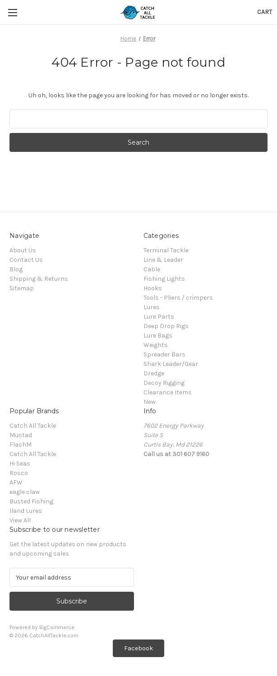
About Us (22, 250)
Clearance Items (167, 392)
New (149, 402)
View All (20, 520)
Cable (151, 269)
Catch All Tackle (32, 425)
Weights (155, 345)
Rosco (18, 473)
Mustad (20, 435)
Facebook (138, 648)
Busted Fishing (31, 501)
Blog (16, 269)
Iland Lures (25, 511)
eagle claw (24, 492)
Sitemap (21, 288)
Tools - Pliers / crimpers (178, 297)
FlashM (20, 444)
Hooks (152, 288)
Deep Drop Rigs (166, 326)
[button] (138, 648)
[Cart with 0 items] (264, 12)
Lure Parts (158, 316)
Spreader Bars (164, 354)
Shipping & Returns (38, 279)
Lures (151, 307)
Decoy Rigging (164, 383)
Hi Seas (19, 463)
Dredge (153, 373)
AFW (16, 482)
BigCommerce (56, 627)
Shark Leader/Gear (170, 364)
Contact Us (26, 260)
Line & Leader (163, 260)
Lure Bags (157, 335)
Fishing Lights (164, 279)
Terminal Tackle (166, 250)
